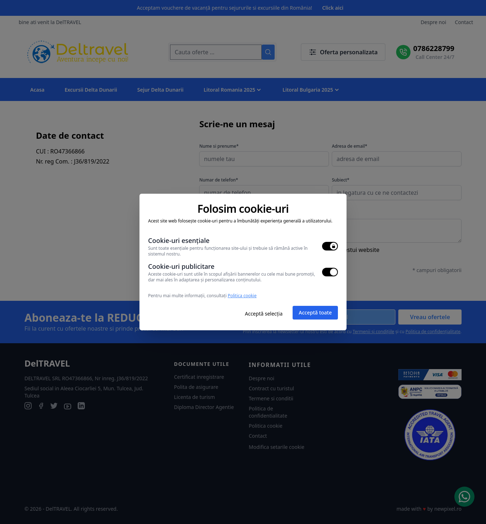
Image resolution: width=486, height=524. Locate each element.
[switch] (330, 246)
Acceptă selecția (264, 313)
